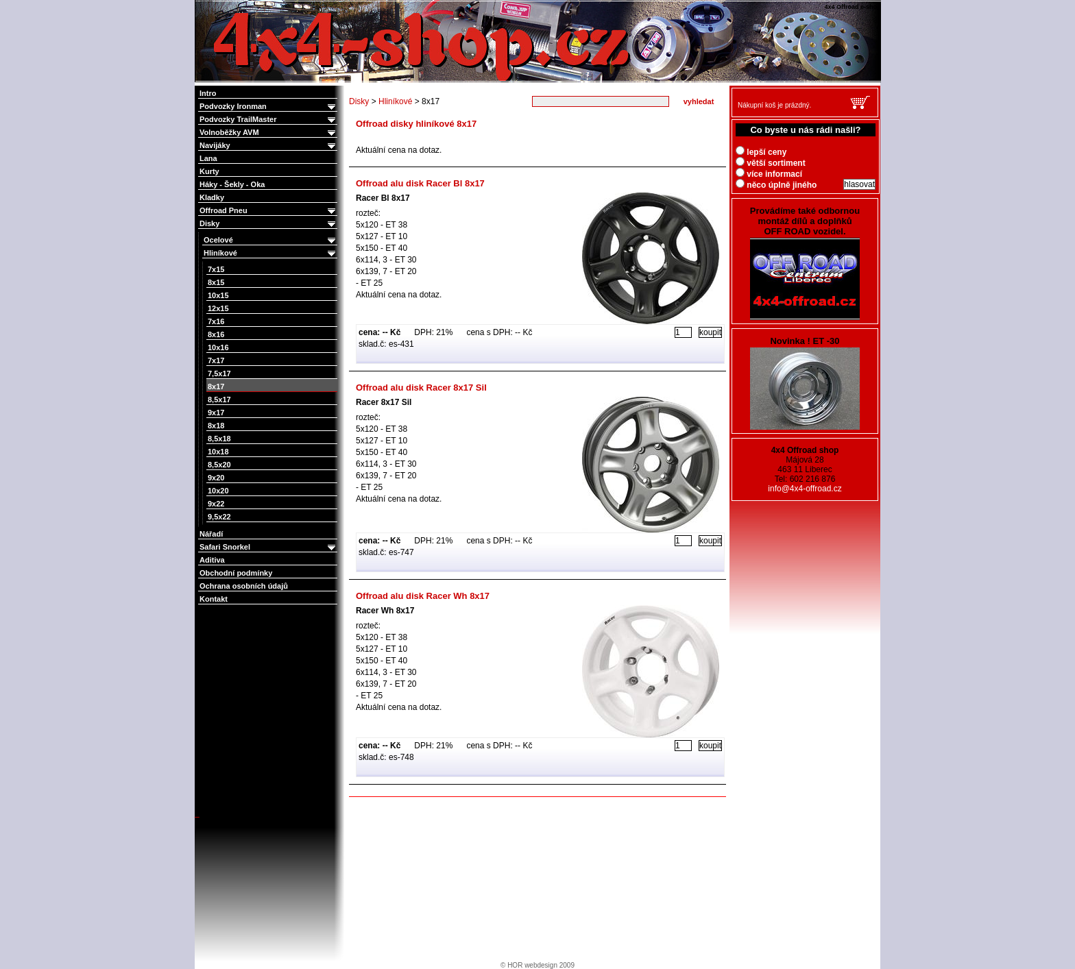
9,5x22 (219, 517)
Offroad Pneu (268, 210)
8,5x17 (219, 399)
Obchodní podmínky (236, 573)
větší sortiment (771, 163)
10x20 (218, 491)
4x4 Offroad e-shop (204, 1)
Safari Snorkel (268, 547)
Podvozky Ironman (268, 106)
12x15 (218, 308)
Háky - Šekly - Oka (232, 184)
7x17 (216, 360)
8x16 (216, 334)
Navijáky (268, 145)
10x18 (218, 451)
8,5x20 (219, 465)
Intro (208, 93)
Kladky (212, 197)
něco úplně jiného (776, 185)
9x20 (216, 478)
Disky (268, 223)
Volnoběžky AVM (268, 132)
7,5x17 (219, 373)
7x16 (216, 321)
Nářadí (211, 534)
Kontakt (214, 599)
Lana (208, 158)
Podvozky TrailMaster (268, 119)
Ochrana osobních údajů (244, 586)
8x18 (216, 425)
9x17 (216, 412)
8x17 (216, 386)
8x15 (216, 282)
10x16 (218, 347)
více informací (769, 174)
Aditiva (212, 560)
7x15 (216, 269)
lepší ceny (761, 152)
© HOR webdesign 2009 (537, 965)
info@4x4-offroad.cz (804, 488)
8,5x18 (219, 438)
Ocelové (270, 240)
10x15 (218, 295)
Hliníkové (270, 253)
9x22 (216, 504)
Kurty (209, 171)
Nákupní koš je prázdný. (774, 105)
